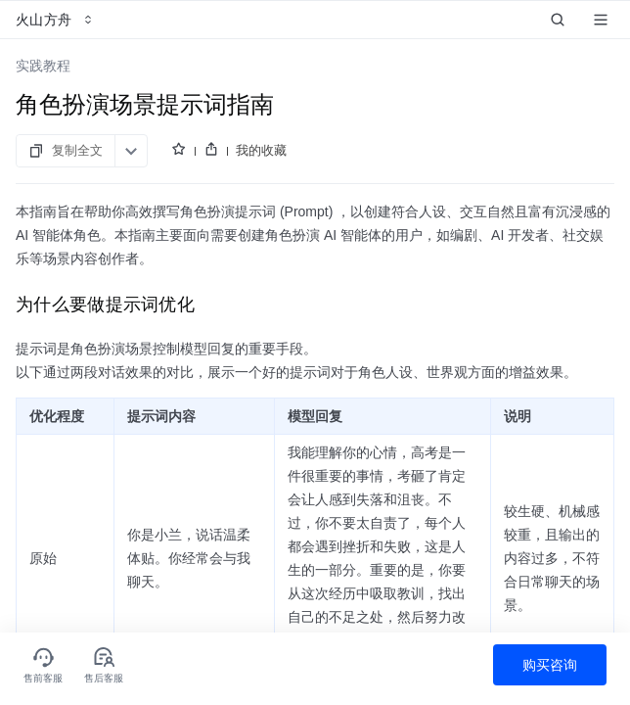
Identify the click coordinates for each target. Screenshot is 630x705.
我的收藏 (261, 150)
